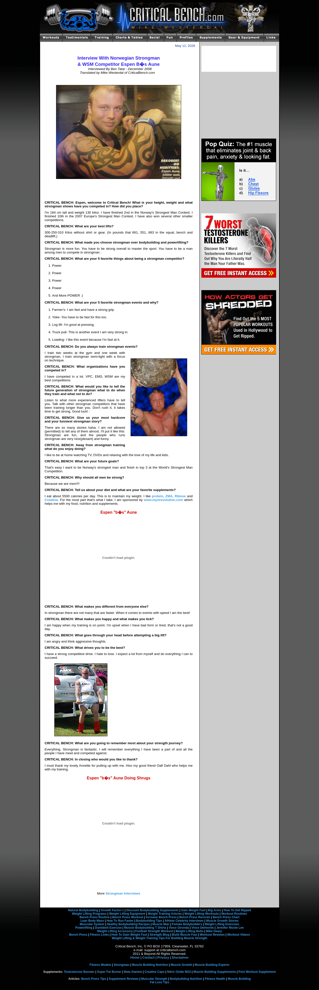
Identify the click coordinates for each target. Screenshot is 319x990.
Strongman (121, 965)
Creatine (51, 500)
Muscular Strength (154, 979)
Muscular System (92, 924)
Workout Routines (234, 913)
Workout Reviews (212, 934)
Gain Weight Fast (193, 910)
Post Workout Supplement (257, 972)
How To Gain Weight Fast (129, 934)
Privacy (163, 957)
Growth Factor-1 (112, 910)
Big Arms (214, 910)
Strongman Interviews (122, 893)
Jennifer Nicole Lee (230, 927)
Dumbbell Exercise (108, 927)
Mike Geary (214, 931)
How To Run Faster (119, 920)
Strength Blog (159, 934)
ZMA (169, 496)
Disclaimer (180, 957)
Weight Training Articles (165, 913)
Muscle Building (239, 979)
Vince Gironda (179, 927)
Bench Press (78, 934)
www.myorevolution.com (163, 500)
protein (157, 496)
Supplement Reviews (124, 979)
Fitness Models (100, 965)
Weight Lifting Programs (89, 913)
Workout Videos (238, 934)
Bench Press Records (194, 917)
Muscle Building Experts (212, 965)
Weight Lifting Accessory (115, 931)
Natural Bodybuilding (83, 910)
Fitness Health (215, 979)
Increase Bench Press (161, 917)
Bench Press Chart (226, 917)
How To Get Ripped (237, 910)
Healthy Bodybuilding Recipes (128, 924)
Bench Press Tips (93, 979)
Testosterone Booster (79, 972)
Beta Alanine (133, 972)
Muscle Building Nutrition (150, 965)
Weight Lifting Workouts (201, 913)
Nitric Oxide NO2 (179, 972)
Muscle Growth (181, 965)
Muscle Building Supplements (214, 972)
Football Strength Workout (154, 931)
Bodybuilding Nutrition (186, 979)
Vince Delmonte (202, 927)
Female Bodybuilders (187, 924)
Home (135, 957)
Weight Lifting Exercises (222, 924)
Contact (148, 957)
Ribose (180, 496)
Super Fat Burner (109, 972)
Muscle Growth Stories (222, 920)
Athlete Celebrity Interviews (184, 920)
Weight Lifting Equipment (127, 913)
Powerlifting (83, 927)
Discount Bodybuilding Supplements (152, 910)
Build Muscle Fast (184, 934)
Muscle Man (160, 924)
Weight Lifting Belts (189, 931)
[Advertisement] (118, 80)
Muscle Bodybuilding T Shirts (145, 927)
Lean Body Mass (92, 920)
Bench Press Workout (127, 917)
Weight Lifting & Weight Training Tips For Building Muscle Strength (159, 938)
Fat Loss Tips (159, 982)
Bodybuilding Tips (149, 920)
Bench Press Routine (95, 917)
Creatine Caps (155, 972)
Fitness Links (99, 934)
